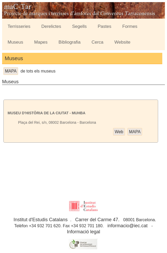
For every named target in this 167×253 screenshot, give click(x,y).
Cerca (97, 42)
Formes (129, 26)
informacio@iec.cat (127, 225)
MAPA (10, 71)
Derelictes (51, 26)
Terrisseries (19, 26)
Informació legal (83, 231)
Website (122, 42)
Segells (79, 26)
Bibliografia (70, 42)
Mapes (41, 42)
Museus (15, 42)
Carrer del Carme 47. (97, 219)
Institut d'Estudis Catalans (41, 219)
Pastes (104, 26)
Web (119, 132)
